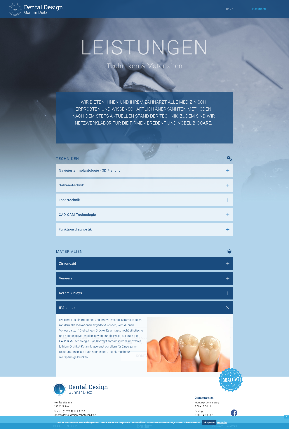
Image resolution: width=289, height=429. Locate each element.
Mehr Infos (222, 422)
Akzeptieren (209, 422)
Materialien (165, 65)
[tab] (144, 170)
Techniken (123, 65)
